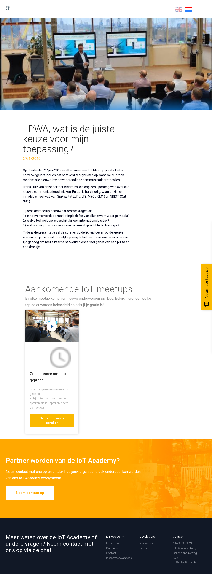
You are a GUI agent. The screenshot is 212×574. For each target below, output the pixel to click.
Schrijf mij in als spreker (52, 420)
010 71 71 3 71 (182, 543)
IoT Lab (144, 548)
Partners (112, 548)
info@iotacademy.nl (186, 548)
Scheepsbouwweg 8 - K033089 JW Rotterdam (187, 557)
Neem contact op (30, 493)
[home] (10, 8)
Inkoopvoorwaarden (119, 558)
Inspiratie (112, 543)
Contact (111, 553)
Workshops (147, 543)
